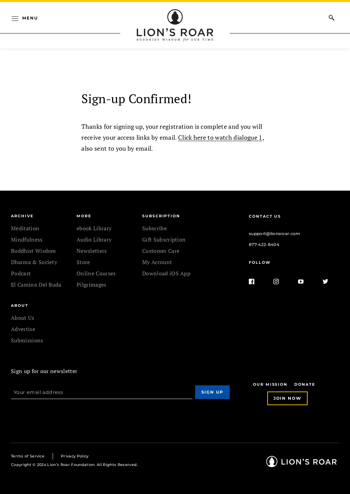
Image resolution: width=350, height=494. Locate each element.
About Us (23, 317)
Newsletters (92, 251)
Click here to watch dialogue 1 (220, 137)
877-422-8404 (264, 244)
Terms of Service (27, 456)
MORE (84, 216)
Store (83, 262)
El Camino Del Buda (36, 284)
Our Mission (270, 384)
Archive (22, 216)
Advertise (23, 329)
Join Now (287, 398)
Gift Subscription (164, 239)
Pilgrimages (92, 284)
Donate (304, 384)
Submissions (27, 340)
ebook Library (94, 228)
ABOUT (19, 305)
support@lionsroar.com (274, 233)
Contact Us (265, 216)
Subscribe (154, 228)
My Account (157, 262)
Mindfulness (27, 239)
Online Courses (96, 273)
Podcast (21, 273)
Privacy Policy (75, 456)
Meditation (25, 228)
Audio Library (94, 239)
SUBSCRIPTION (161, 216)
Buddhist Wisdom (33, 251)
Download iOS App (166, 273)
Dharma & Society (34, 262)
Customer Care (160, 251)
